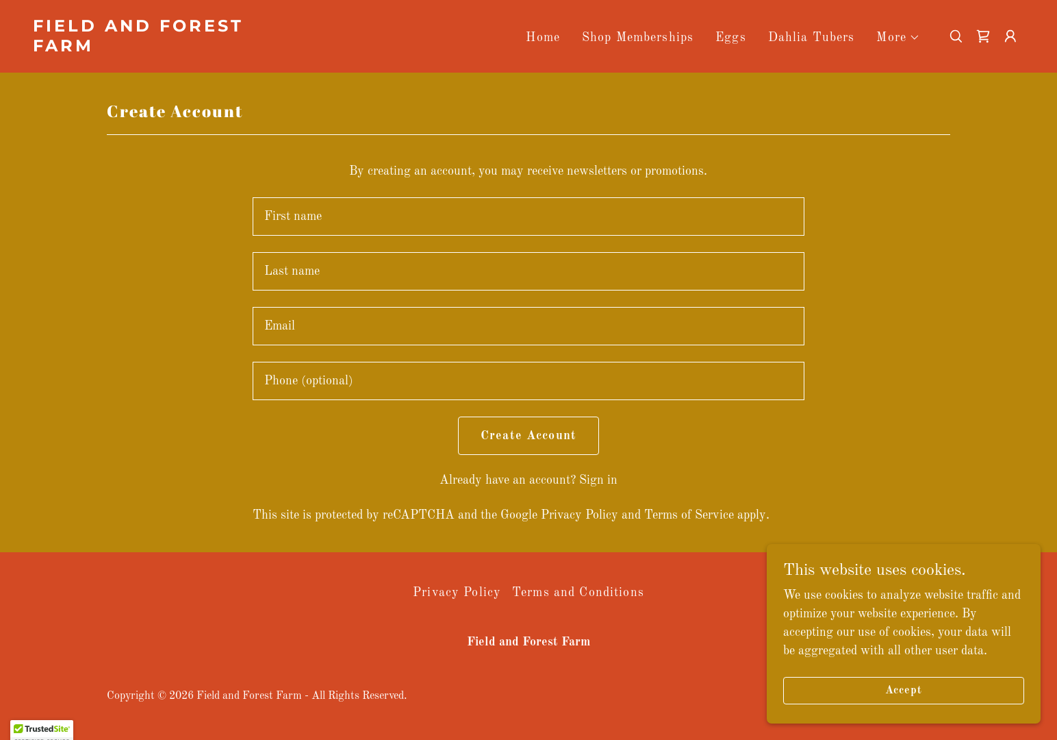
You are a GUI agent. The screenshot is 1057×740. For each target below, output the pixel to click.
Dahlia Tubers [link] (811, 38)
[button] (898, 37)
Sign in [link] (598, 480)
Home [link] (543, 38)
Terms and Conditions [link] (578, 593)
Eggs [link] (730, 38)
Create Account (528, 436)
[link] (171, 48)
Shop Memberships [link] (637, 38)
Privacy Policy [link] (579, 515)
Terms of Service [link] (689, 515)
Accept (903, 690)
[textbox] (528, 216)
